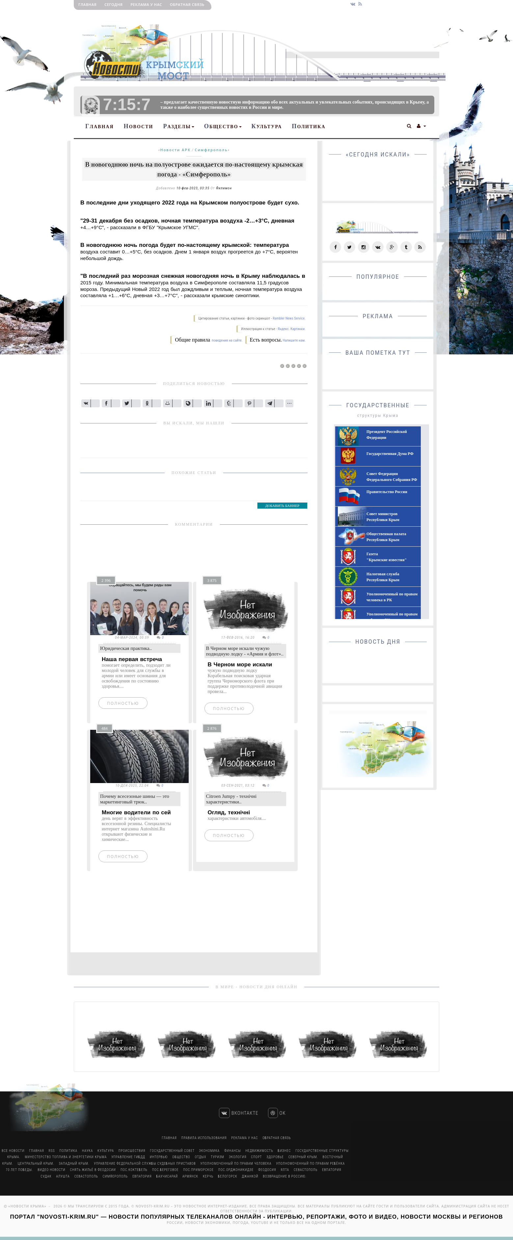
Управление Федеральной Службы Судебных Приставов (145, 1163)
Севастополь (305, 1170)
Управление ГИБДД (128, 1157)
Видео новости (51, 1170)
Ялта (285, 1170)
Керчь (208, 1176)
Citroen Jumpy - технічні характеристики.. (231, 799)
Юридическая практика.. (126, 648)
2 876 (212, 728)
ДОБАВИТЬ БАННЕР (282, 506)
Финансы (232, 1151)
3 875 (212, 580)
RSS (52, 1151)
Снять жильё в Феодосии (93, 1170)
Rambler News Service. (289, 318)
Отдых (200, 1157)
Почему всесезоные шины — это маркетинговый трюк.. (134, 799)
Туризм (217, 1157)
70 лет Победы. (19, 1170)
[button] (409, 125)
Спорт (256, 1157)
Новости (138, 126)
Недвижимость (259, 1151)
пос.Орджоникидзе (236, 1170)
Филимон (224, 188)
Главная (87, 4)
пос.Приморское (198, 1170)
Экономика (209, 1151)
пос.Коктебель (134, 1170)
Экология (237, 1157)
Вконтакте (238, 1113)
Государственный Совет (173, 1151)
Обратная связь (187, 4)
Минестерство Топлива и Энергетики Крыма (66, 1157)
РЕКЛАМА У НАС (146, 4)
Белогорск (227, 1176)
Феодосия (267, 1170)
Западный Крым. (74, 1163)
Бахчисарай (167, 1176)
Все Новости (13, 1151)
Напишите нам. (294, 340)
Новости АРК (175, 149)
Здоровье (275, 1157)
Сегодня (113, 4)
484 (104, 728)
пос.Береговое (165, 1170)
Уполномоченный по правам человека (235, 1163)
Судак (45, 1176)
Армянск (190, 1176)
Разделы (178, 126)
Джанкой (250, 1176)
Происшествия (132, 1151)
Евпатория (331, 1170)
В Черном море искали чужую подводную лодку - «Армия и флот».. (245, 651)
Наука (87, 1151)
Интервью (159, 1157)
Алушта (62, 1176)
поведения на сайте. (227, 340)
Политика (308, 126)
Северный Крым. (303, 1157)
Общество (223, 126)
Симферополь (211, 149)
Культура (267, 126)
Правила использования (204, 1138)
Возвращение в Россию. (284, 1176)
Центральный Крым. (36, 1163)
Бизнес (284, 1151)
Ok (276, 1113)
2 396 (106, 580)
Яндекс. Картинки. (292, 329)
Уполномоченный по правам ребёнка (310, 1163)
